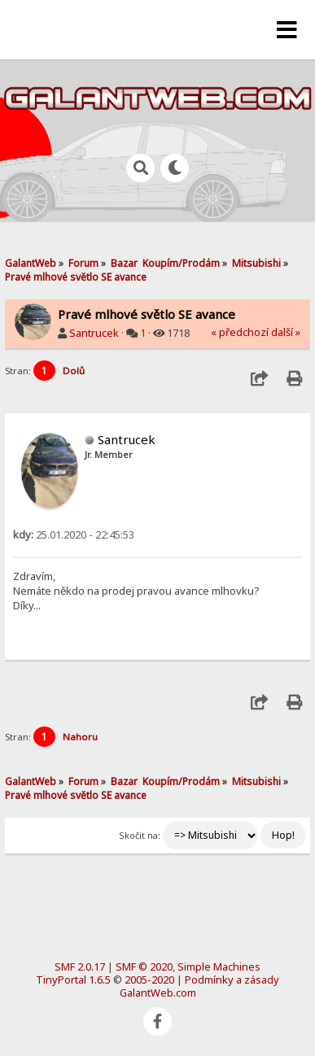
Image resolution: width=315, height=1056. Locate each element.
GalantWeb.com (158, 992)
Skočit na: (139, 835)
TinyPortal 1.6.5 (73, 979)
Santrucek (94, 332)
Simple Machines (218, 966)
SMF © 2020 (144, 966)
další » (285, 332)
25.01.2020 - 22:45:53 (73, 534)
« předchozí (240, 332)
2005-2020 (149, 979)
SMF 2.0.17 (80, 966)
